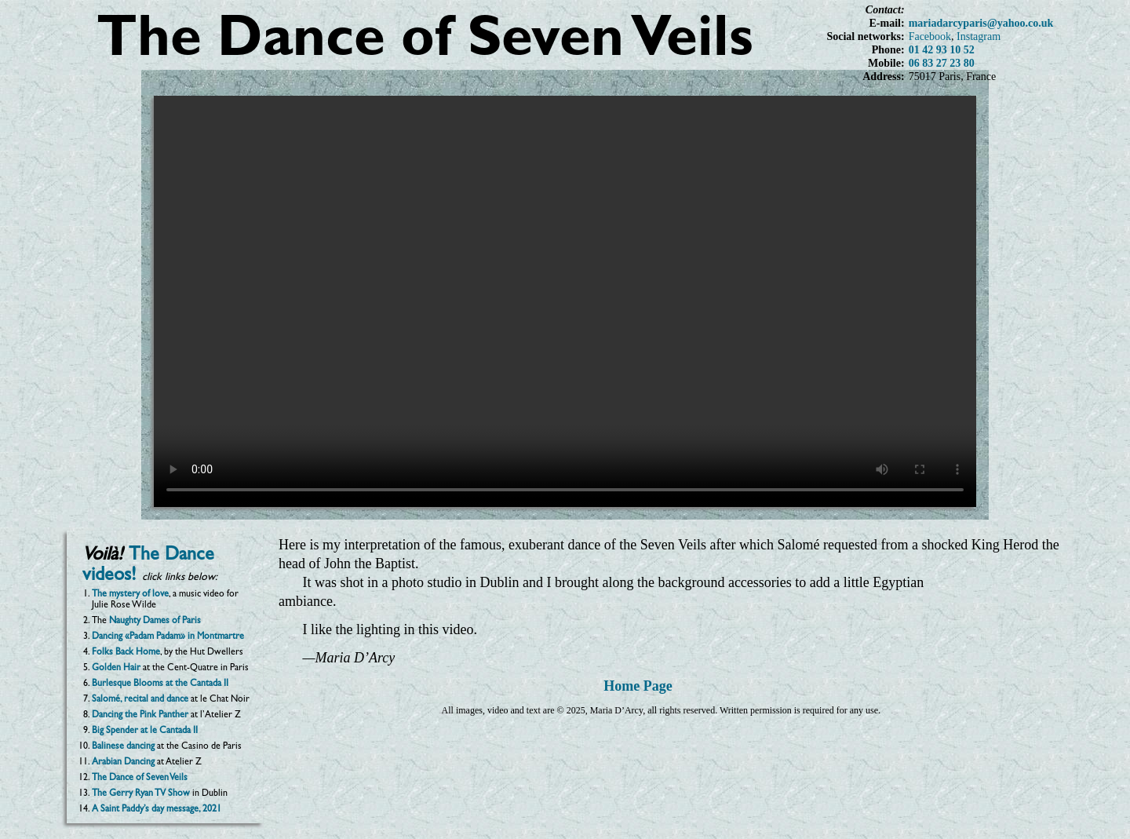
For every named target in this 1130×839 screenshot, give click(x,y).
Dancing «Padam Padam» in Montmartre (168, 637)
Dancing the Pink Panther (140, 715)
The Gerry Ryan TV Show (141, 794)
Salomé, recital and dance (140, 700)
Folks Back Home (126, 653)
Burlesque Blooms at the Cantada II (160, 684)
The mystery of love (130, 595)
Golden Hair (116, 668)
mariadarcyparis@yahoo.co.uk (981, 23)
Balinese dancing (123, 747)
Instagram (979, 36)
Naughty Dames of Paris (155, 621)
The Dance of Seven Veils (140, 778)
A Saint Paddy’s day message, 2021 (156, 810)
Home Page (637, 686)
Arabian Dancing (123, 763)
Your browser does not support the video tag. (565, 301)
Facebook (930, 36)
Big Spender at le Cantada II (145, 731)
